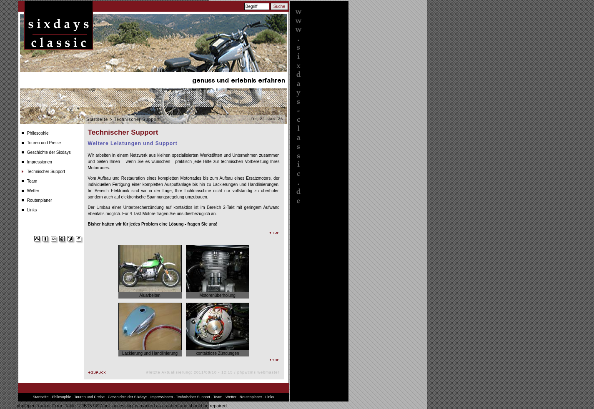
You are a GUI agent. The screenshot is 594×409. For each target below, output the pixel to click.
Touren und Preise (44, 143)
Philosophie (38, 133)
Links (32, 210)
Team (32, 181)
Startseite (97, 119)
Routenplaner (39, 200)
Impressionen (39, 162)
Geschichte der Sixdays (49, 152)
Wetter (33, 190)
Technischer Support (46, 171)
